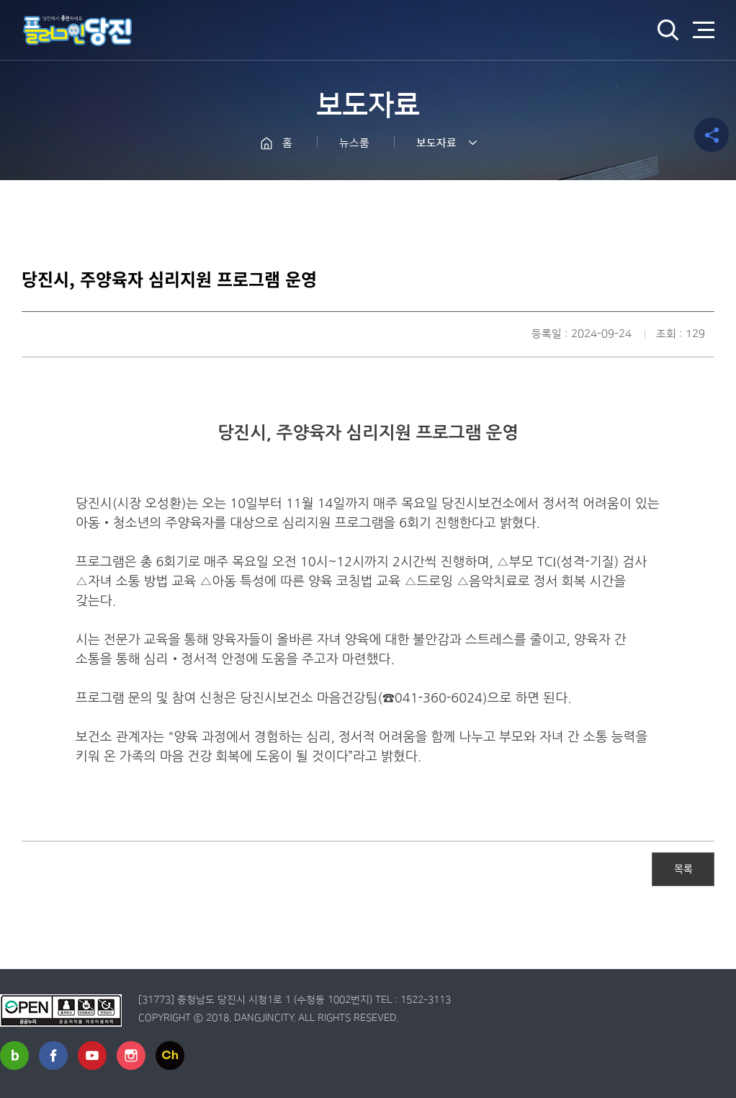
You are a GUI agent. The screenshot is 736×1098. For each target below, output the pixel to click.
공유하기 (711, 134)
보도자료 (436, 143)
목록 (683, 868)
